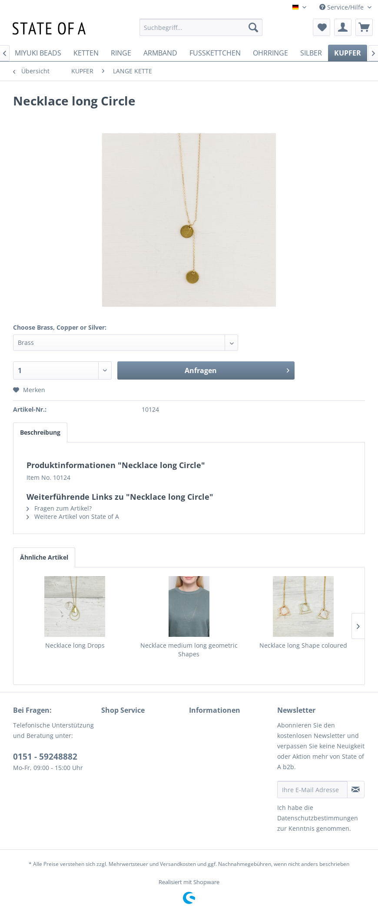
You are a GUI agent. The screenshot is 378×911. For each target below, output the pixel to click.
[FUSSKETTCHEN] (215, 53)
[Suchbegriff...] (200, 27)
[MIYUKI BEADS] (38, 53)
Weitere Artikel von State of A (73, 516)
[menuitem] (200, 27)
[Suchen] (253, 27)
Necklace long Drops (75, 645)
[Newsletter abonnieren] (356, 789)
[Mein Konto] (342, 27)
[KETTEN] (86, 53)
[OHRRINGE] (270, 53)
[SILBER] (311, 53)
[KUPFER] (347, 53)
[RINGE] (121, 53)
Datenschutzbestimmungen (317, 818)
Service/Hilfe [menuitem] (342, 7)
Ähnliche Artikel (44, 557)
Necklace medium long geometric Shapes (189, 649)
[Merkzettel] (321, 27)
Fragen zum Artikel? (59, 508)
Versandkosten (178, 864)
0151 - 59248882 (45, 756)
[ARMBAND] (160, 53)
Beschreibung (40, 432)
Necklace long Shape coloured (303, 645)
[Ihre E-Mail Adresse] (312, 789)
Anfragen (237, 369)
